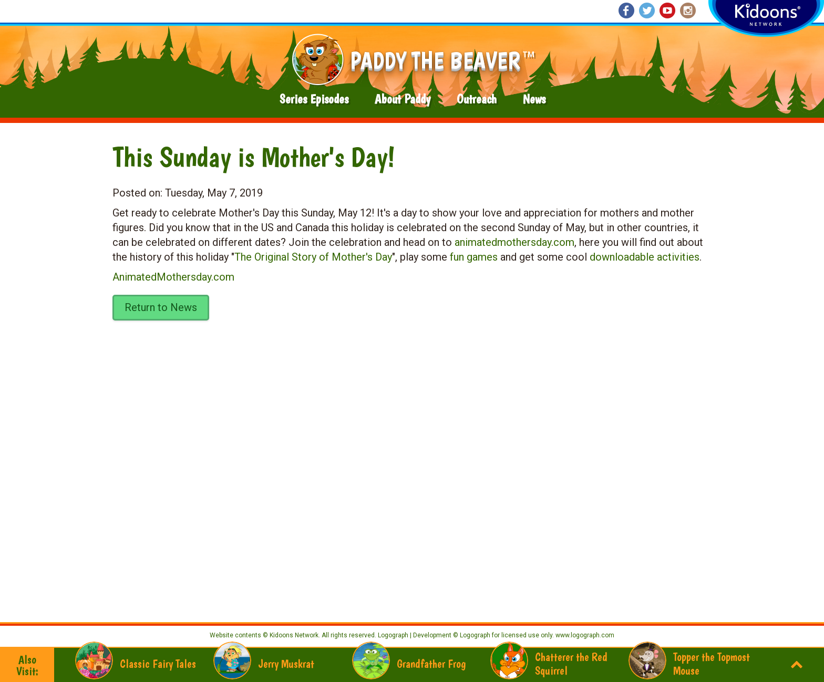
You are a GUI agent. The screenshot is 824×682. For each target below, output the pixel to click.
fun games (474, 257)
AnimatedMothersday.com (173, 277)
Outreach (477, 99)
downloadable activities (644, 257)
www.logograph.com (584, 635)
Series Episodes (314, 99)
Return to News (161, 307)
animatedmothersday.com (514, 242)
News (534, 99)
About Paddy (402, 99)
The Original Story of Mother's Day (313, 257)
